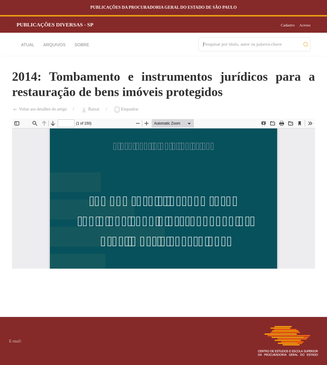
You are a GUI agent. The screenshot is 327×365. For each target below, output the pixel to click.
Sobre (82, 44)
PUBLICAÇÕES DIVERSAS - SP (55, 25)
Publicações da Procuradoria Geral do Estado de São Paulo (163, 7)
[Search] (251, 44)
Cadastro (288, 25)
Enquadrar (126, 110)
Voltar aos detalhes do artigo (39, 110)
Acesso (304, 25)
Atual (27, 44)
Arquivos (54, 44)
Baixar (90, 110)
